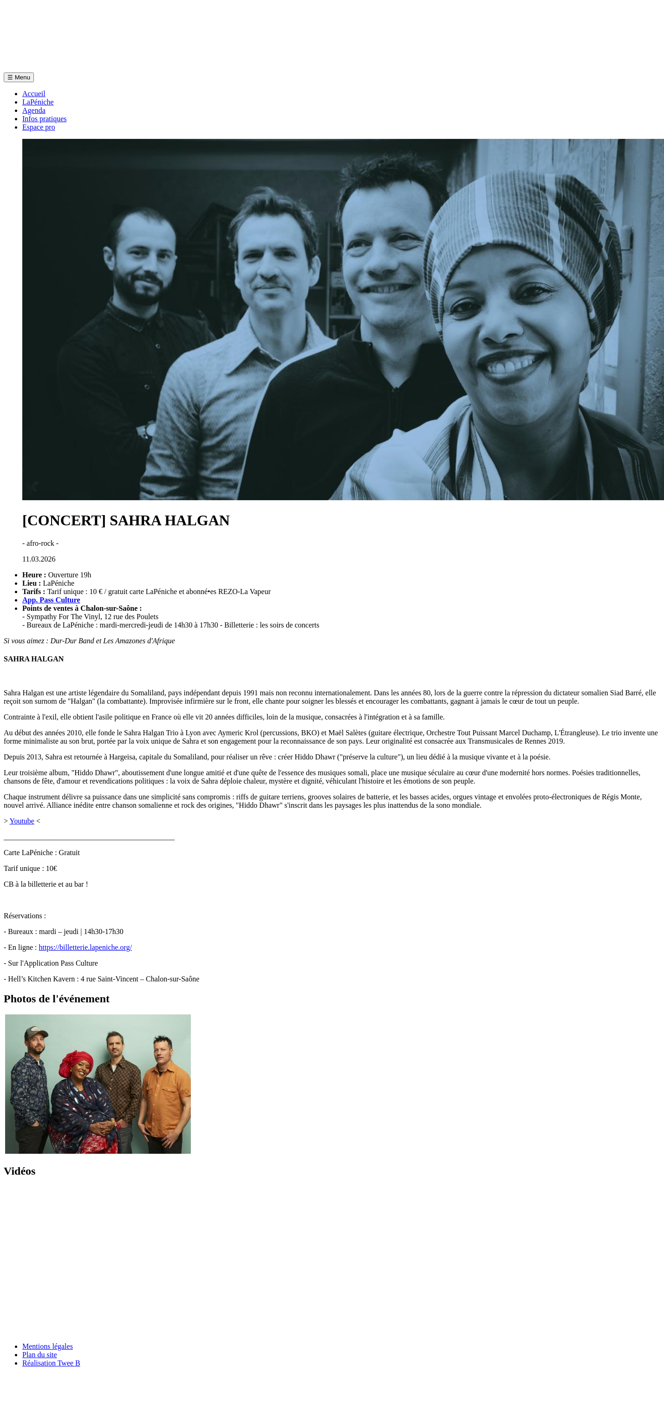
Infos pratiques (44, 119)
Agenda (34, 110)
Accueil (34, 94)
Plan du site (39, 1355)
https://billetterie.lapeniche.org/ (85, 947)
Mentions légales (47, 1346)
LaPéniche (38, 102)
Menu (18, 77)
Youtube (21, 821)
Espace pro (38, 127)
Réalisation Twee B (51, 1363)
